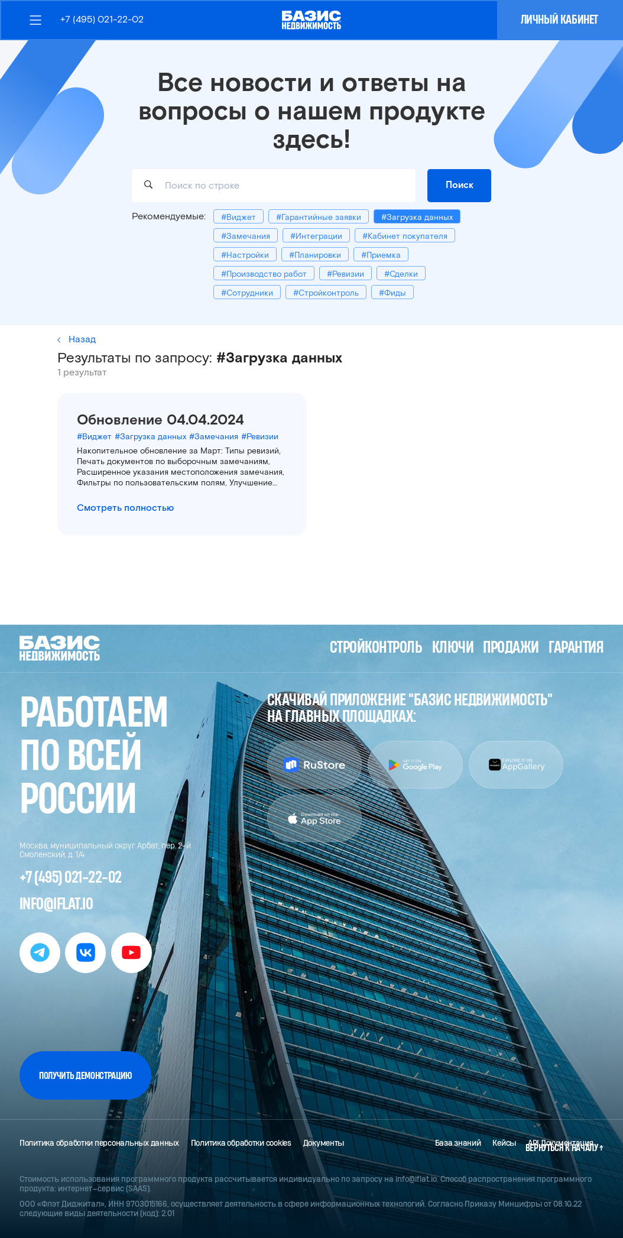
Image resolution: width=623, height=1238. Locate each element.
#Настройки (245, 255)
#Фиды (392, 293)
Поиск (459, 185)
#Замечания (245, 236)
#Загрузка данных (417, 217)
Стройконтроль (376, 648)
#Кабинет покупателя (404, 236)
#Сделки (401, 274)
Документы (324, 1143)
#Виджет (238, 217)
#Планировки (315, 255)
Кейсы (504, 1143)
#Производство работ (264, 274)
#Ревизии (345, 274)
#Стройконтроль (326, 293)
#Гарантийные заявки (318, 217)
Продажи (510, 648)
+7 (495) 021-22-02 (102, 19)
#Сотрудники (247, 293)
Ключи (452, 648)
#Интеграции (316, 236)
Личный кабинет (559, 20)
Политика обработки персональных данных (99, 1143)
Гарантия (576, 648)
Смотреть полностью (125, 508)
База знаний (458, 1143)
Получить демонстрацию (85, 1076)
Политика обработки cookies (241, 1143)
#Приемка (381, 255)
